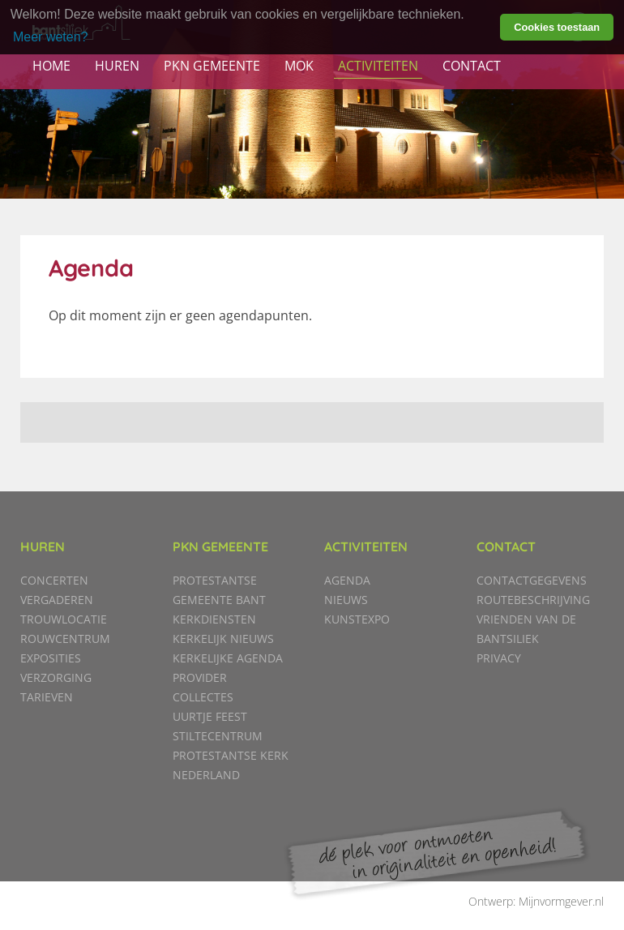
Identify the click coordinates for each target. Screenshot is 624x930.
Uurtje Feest (210, 716)
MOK (299, 66)
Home (51, 66)
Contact (471, 66)
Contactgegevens (532, 580)
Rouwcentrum (65, 638)
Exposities (50, 658)
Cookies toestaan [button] (557, 27)
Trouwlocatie (63, 619)
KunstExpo (357, 619)
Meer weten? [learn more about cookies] (50, 37)
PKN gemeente (212, 66)
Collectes (203, 697)
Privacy (499, 658)
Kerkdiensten (214, 619)
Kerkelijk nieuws (223, 638)
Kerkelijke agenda (228, 658)
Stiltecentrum (218, 736)
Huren (117, 66)
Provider (200, 677)
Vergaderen (56, 599)
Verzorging (56, 677)
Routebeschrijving (533, 599)
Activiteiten (378, 66)
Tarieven (46, 697)
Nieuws (346, 599)
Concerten (54, 580)
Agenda (347, 580)
